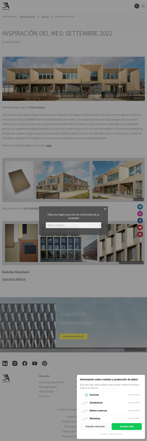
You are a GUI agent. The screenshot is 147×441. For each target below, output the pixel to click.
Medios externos (98, 410)
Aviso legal (103, 434)
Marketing (95, 418)
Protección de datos (115, 434)
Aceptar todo (127, 426)
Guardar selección (95, 426)
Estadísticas (96, 403)
